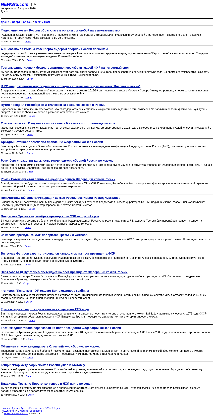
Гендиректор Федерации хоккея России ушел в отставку (43, 365)
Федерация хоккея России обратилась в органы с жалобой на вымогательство (60, 30)
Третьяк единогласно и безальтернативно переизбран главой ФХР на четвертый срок (65, 67)
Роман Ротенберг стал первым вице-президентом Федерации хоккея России (58, 179)
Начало (6, 408)
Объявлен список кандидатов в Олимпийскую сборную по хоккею (50, 346)
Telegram (56, 408)
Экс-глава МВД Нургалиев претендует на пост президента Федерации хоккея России (64, 272)
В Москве (23, 410)
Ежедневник (36, 408)
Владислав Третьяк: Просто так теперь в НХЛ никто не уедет (46, 383)
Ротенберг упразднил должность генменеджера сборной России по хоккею (57, 160)
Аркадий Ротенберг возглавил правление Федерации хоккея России (52, 142)
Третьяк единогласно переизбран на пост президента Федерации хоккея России (61, 328)
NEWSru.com (14, 4)
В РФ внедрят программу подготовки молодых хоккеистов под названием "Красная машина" (70, 86)
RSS (47, 408)
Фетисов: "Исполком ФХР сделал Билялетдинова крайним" (45, 290)
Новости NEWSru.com (16, 413)
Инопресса (36, 410)
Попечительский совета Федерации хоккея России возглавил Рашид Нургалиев (60, 197)
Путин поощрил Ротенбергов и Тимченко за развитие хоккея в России (53, 105)
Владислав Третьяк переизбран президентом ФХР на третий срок (50, 216)
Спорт (28, 41)
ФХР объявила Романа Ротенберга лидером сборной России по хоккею (54, 49)
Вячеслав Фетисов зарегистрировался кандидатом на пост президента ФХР (58, 253)
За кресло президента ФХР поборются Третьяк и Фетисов (44, 235)
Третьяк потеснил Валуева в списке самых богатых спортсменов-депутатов (58, 123)
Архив (24, 408)
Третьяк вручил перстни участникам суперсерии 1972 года (45, 309)
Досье (15, 408)
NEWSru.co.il (9, 410)
